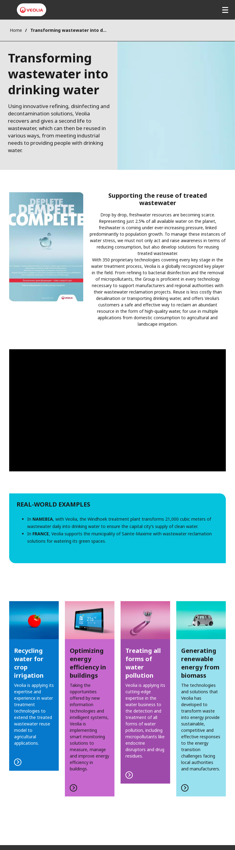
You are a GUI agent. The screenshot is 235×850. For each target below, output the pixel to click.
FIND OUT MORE (34, 686)
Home (16, 30)
